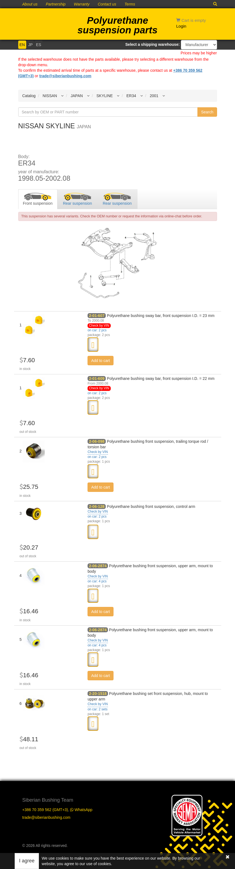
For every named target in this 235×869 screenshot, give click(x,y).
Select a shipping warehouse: (152, 44)
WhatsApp (81, 809)
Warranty (81, 4)
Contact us (107, 4)
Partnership (56, 4)
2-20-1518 (98, 693)
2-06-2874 (98, 566)
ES (38, 44)
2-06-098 (96, 441)
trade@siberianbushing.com (65, 76)
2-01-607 (96, 315)
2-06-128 (96, 506)
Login (181, 26)
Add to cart (100, 360)
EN (22, 44)
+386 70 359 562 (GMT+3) (45, 809)
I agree (27, 860)
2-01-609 (96, 378)
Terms (130, 4)
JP (30, 44)
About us (30, 4)
